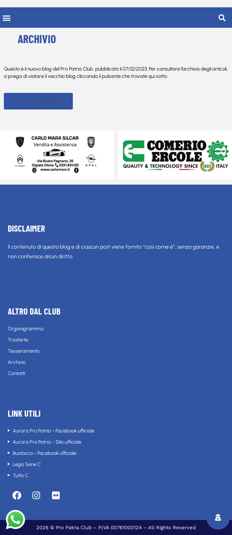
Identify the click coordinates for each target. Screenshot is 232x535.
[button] (6, 17)
